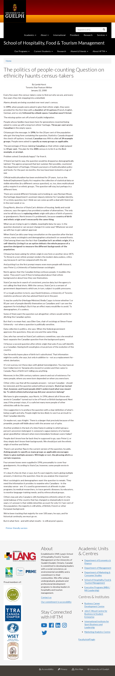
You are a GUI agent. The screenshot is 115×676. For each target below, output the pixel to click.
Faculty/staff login (86, 639)
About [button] (46, 35)
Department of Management (97, 568)
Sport (87, 624)
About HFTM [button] (100, 51)
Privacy (63, 670)
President (74, 35)
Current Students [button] (43, 51)
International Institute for (96, 621)
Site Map (78, 670)
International (59, 35)
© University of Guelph (98, 669)
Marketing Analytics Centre (97, 632)
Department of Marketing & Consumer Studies (97, 574)
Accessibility (47, 670)
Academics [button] (31, 35)
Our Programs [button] (21, 51)
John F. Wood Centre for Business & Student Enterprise (95, 614)
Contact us (46, 597)
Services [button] (103, 35)
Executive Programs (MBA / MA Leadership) (97, 589)
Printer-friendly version (16, 528)
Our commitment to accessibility (56, 602)
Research (89, 35)
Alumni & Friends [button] (79, 51)
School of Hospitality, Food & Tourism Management (54, 42)
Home (8, 61)
